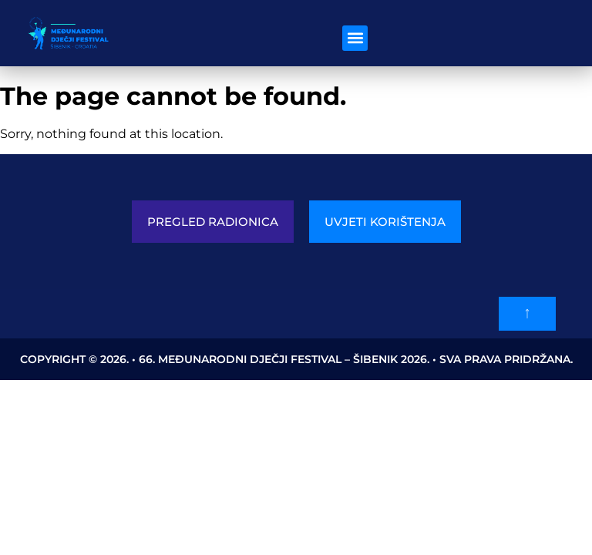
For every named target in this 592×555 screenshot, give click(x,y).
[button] (355, 38)
